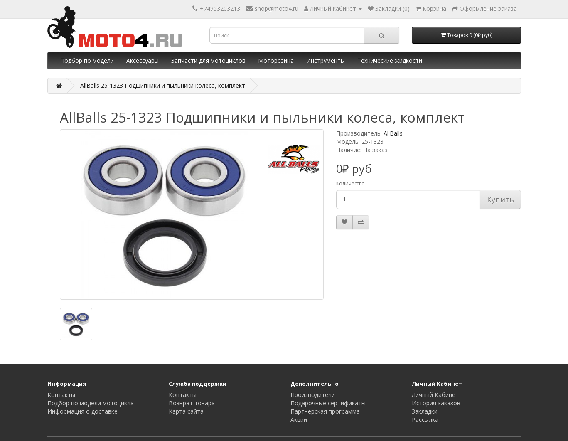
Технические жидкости (389, 60)
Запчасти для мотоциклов (208, 60)
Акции (298, 420)
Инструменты (325, 60)
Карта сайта (186, 411)
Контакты (61, 395)
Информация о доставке (82, 411)
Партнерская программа (325, 411)
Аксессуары (142, 60)
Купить (500, 199)
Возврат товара (192, 403)
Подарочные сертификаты (328, 403)
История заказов (436, 403)
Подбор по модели (87, 60)
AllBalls (393, 133)
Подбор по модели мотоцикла (90, 403)
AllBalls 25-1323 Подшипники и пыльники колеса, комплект (162, 85)
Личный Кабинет (435, 395)
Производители (312, 395)
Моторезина (276, 60)
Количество (350, 183)
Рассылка (425, 420)
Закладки (425, 411)
